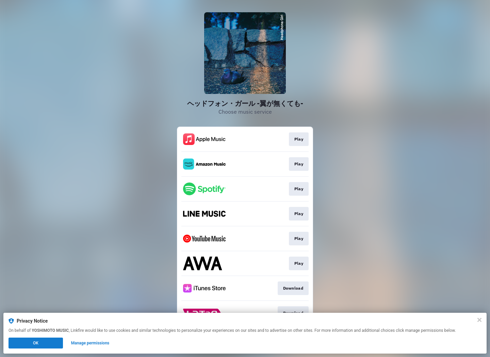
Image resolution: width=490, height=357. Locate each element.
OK (35, 343)
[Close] (479, 319)
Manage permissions (90, 343)
